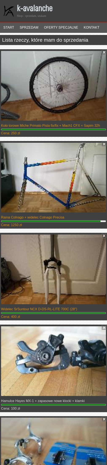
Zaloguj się (12, 450)
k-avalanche (34, 9)
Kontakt (91, 27)
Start (8, 27)
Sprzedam (29, 27)
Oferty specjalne (61, 27)
